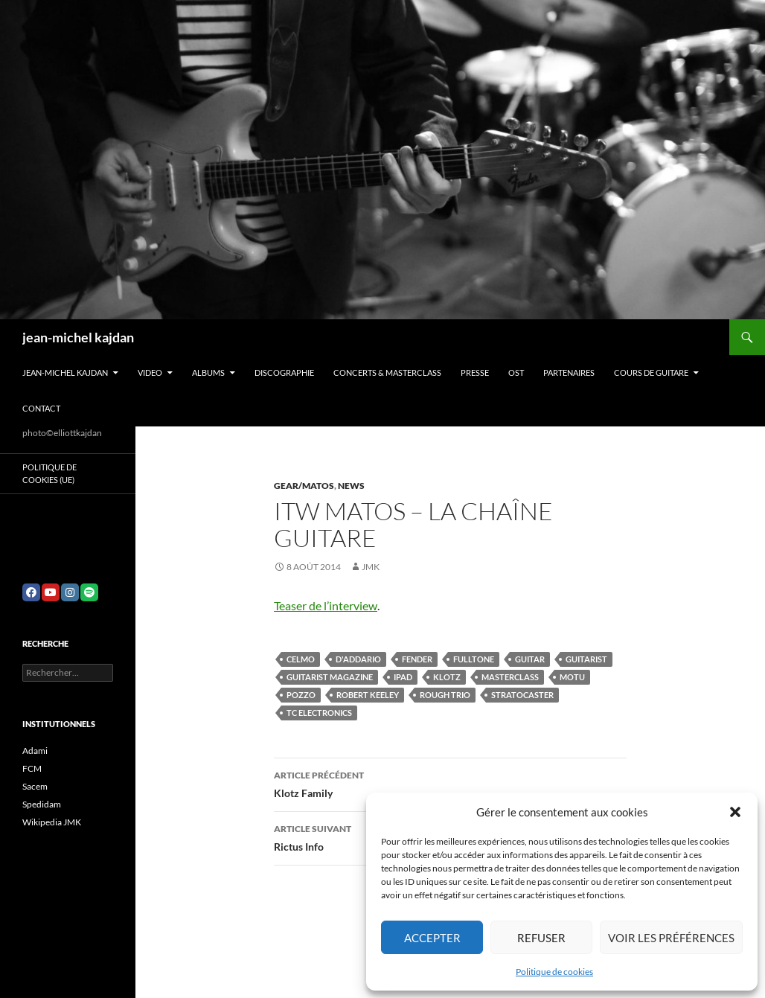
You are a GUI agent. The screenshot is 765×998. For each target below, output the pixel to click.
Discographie (284, 372)
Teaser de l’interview (325, 605)
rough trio (445, 695)
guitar (530, 659)
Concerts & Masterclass (387, 372)
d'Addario (358, 659)
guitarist (586, 659)
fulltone (473, 659)
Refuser (541, 937)
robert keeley (367, 695)
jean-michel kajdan (78, 337)
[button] (735, 812)
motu (572, 677)
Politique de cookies (554, 971)
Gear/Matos (304, 485)
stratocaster (522, 695)
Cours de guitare (651, 372)
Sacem (35, 786)
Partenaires (569, 372)
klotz (447, 677)
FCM (32, 768)
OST (516, 372)
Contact (41, 408)
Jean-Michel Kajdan (65, 372)
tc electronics (319, 712)
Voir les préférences (671, 937)
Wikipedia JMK (51, 822)
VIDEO (150, 372)
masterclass (510, 677)
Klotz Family (450, 783)
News (351, 485)
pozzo (301, 695)
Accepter (432, 937)
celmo (301, 659)
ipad (403, 677)
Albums (208, 372)
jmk (371, 566)
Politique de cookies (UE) (49, 473)
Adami (35, 750)
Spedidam (41, 804)
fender (417, 659)
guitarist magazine (330, 677)
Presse (475, 372)
